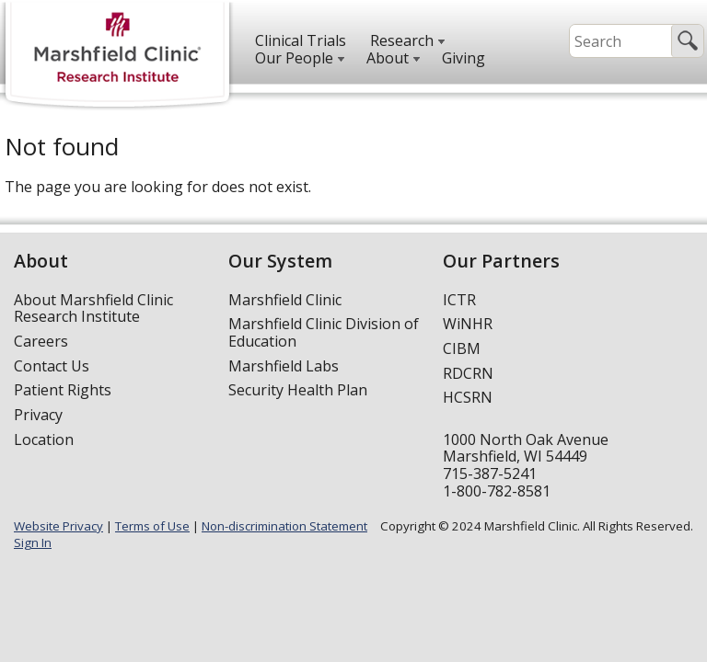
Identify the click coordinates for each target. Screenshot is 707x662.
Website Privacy (58, 526)
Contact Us (51, 366)
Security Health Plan (297, 390)
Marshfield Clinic (285, 300)
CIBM (462, 348)
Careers (41, 341)
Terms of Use (152, 526)
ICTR (459, 300)
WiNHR (468, 324)
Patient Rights (62, 390)
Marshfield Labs (283, 366)
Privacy (38, 415)
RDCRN (468, 373)
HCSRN (468, 397)
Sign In (33, 542)
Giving (463, 58)
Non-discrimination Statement (284, 526)
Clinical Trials (300, 40)
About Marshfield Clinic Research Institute (93, 308)
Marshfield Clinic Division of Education (323, 332)
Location (44, 439)
